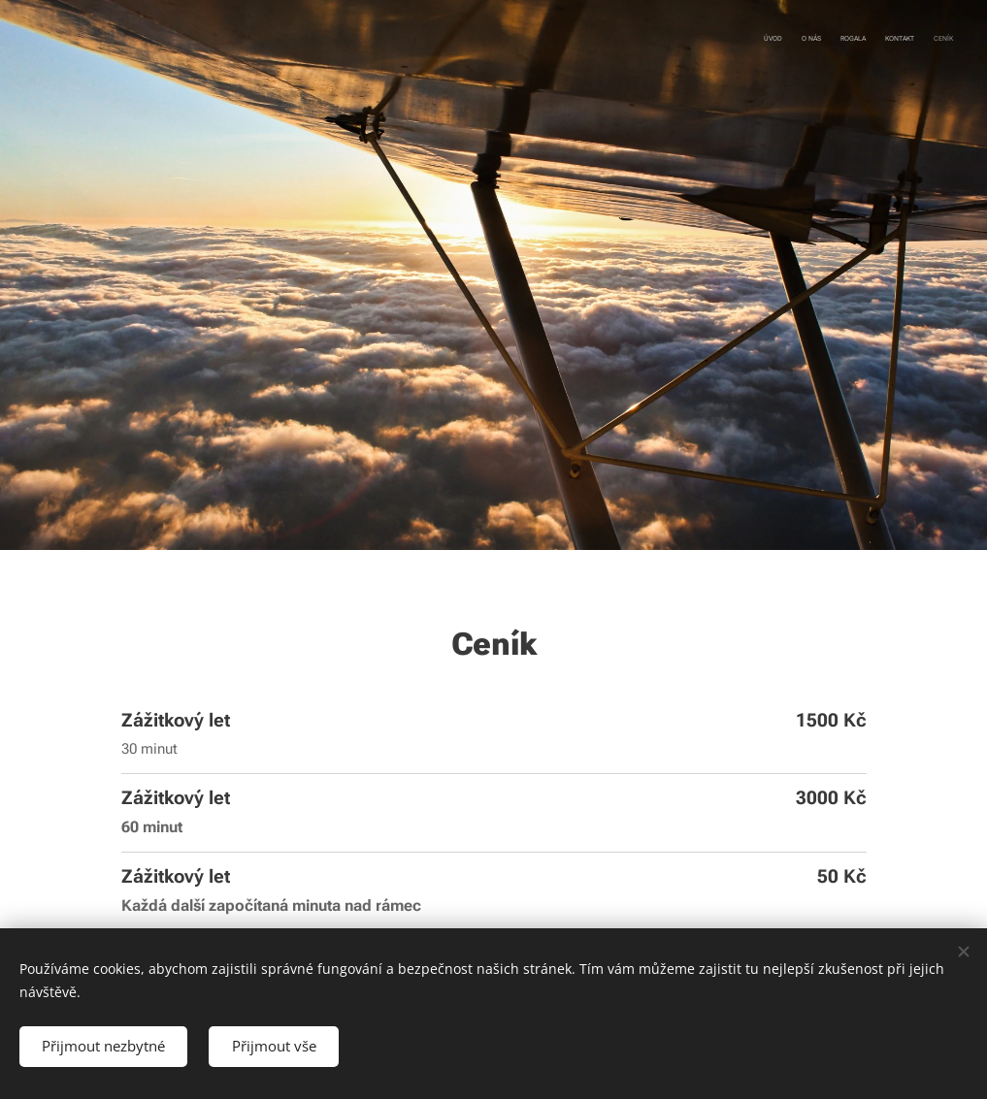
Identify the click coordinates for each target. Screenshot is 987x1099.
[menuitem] (878, 40)
